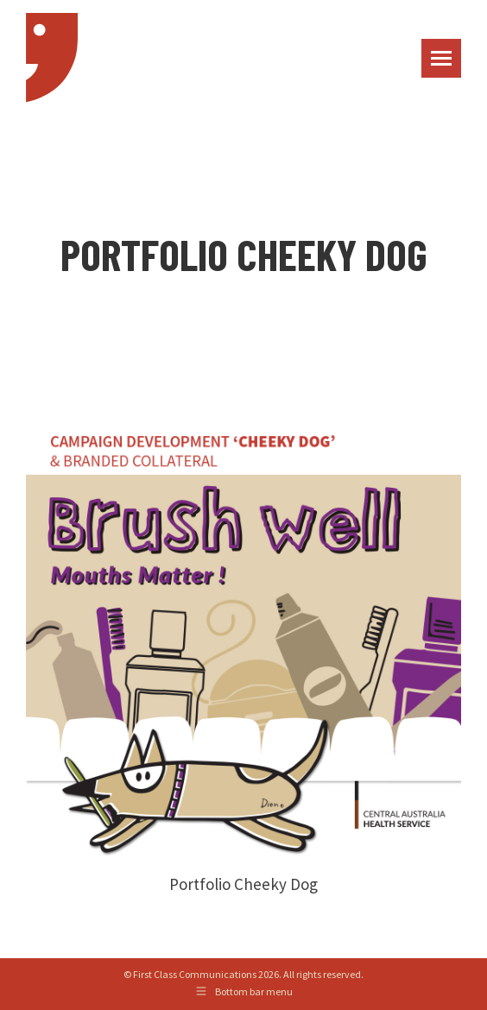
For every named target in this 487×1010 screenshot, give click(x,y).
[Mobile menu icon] (441, 58)
